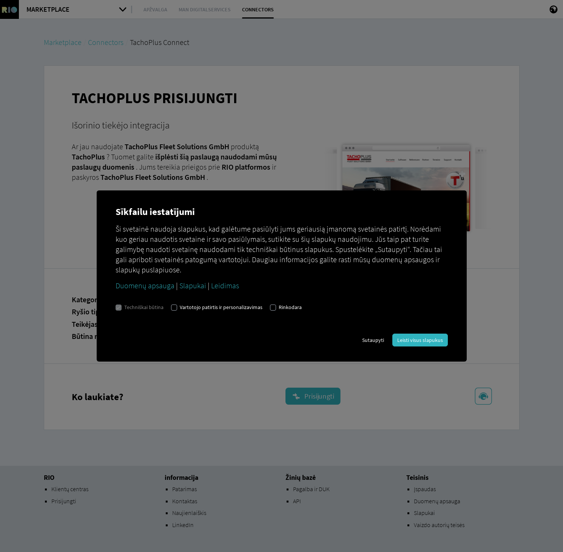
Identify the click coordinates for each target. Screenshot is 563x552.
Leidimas (225, 285)
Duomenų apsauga (145, 285)
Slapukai (192, 285)
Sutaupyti (373, 340)
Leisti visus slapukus (420, 340)
